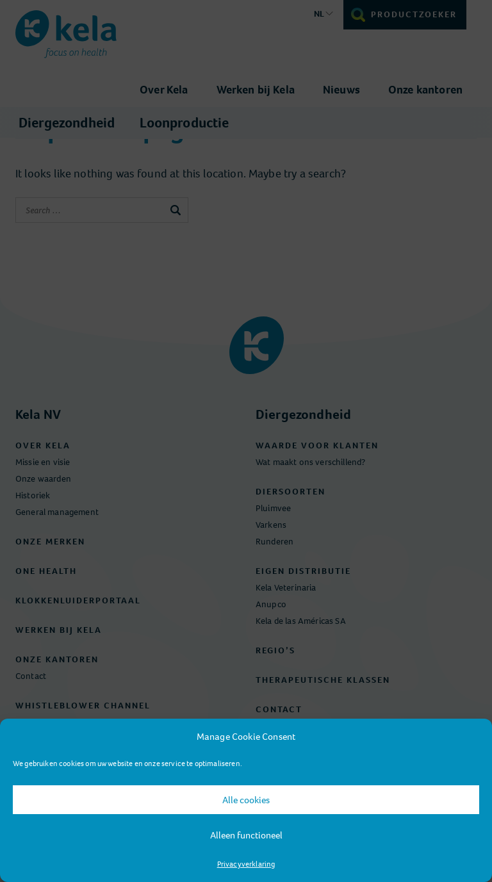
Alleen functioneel (246, 835)
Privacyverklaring (246, 864)
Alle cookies (246, 800)
